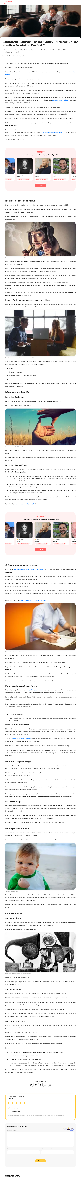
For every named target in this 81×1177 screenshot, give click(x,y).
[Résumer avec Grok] (45, 1085)
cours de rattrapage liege (60, 100)
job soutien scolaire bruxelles (25, 504)
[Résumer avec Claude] (36, 1085)
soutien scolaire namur (35, 690)
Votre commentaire (11, 1130)
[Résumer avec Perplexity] (50, 1085)
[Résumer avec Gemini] (40, 1085)
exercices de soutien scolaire (21, 739)
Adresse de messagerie (47, 1148)
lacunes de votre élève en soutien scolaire (32, 600)
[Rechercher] (75, 2)
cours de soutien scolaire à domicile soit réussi (28, 569)
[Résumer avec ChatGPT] (31, 1085)
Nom (8, 1148)
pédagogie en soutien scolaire (52, 132)
